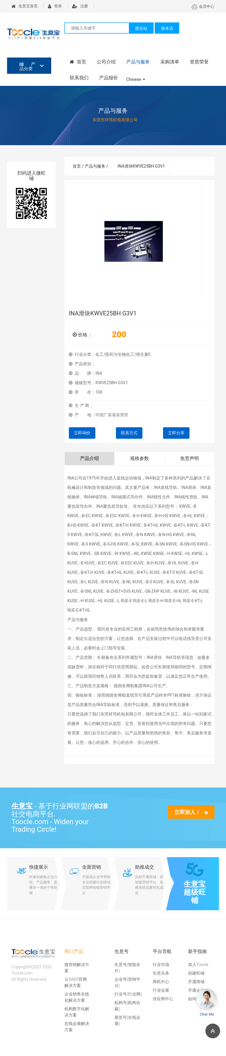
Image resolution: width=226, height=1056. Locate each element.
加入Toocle (198, 964)
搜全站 (141, 28)
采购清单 (169, 62)
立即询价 (82, 432)
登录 (55, 6)
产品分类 (27, 66)
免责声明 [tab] (189, 458)
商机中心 (161, 981)
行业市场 (161, 964)
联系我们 (79, 78)
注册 (80, 6)
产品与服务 (138, 62)
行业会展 (161, 990)
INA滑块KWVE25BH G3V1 (141, 166)
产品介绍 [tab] (89, 458)
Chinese (133, 79)
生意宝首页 (24, 6)
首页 (78, 62)
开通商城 (196, 981)
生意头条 (161, 973)
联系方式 (129, 432)
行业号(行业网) (128, 994)
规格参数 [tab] (139, 458)
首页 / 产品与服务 (90, 166)
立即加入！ (191, 812)
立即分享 (176, 432)
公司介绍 (106, 62)
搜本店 (167, 28)
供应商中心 (163, 998)
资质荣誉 (199, 62)
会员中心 (203, 6)
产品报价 (108, 78)
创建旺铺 (196, 973)
